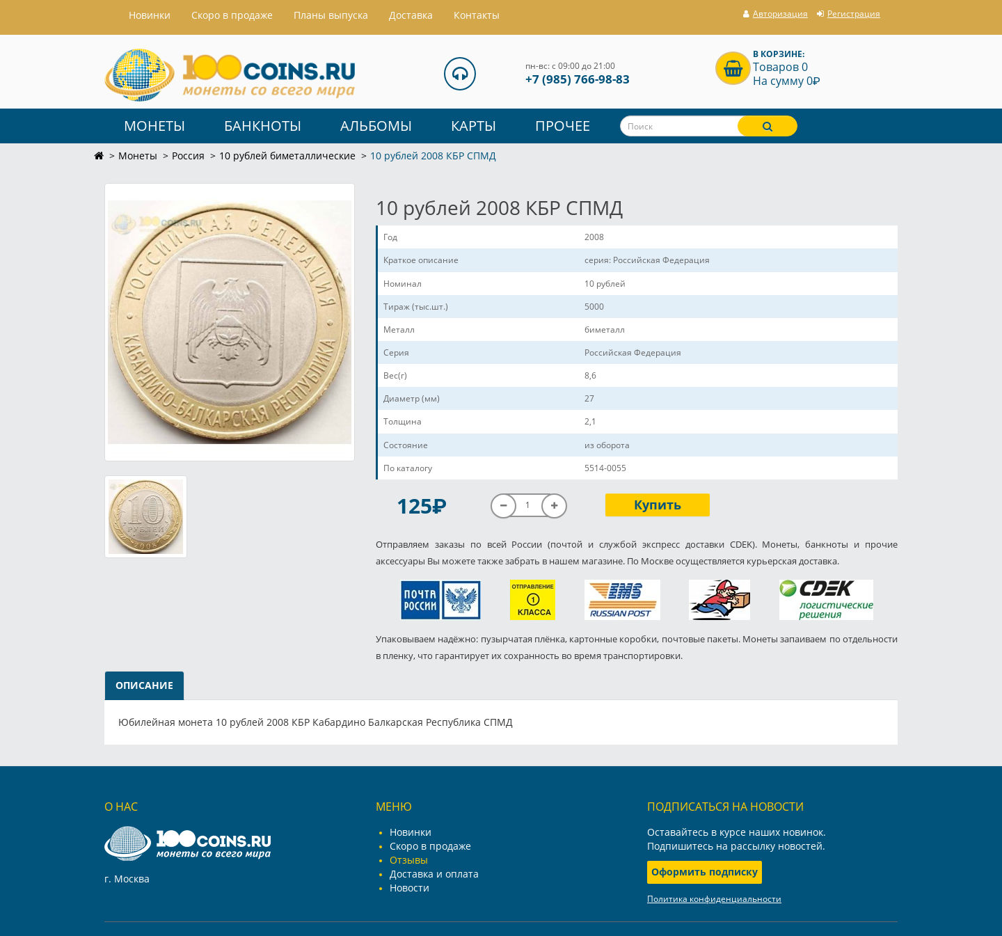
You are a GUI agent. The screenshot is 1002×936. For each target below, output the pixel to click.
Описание (144, 685)
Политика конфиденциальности (714, 899)
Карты (473, 125)
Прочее (562, 125)
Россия (188, 155)
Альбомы (376, 125)
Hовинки (149, 15)
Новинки (410, 832)
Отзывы (409, 859)
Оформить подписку (704, 871)
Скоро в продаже (232, 15)
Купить (657, 504)
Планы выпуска (331, 15)
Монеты (154, 125)
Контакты (477, 15)
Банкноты (262, 125)
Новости (409, 887)
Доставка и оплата (434, 873)
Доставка (411, 15)
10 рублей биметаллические (287, 155)
